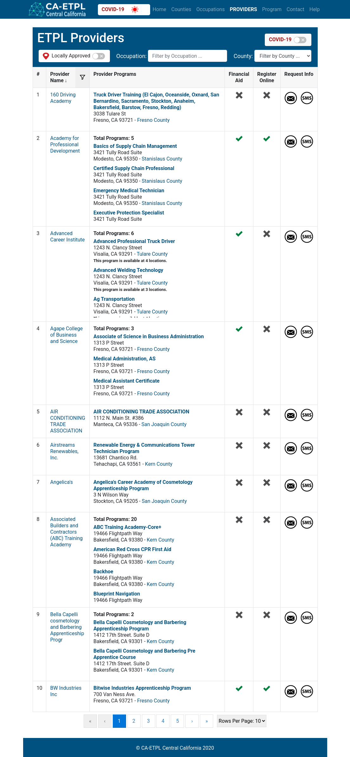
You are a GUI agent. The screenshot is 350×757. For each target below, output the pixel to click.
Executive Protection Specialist (128, 213)
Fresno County (153, 120)
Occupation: (132, 56)
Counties (181, 9)
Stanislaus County (162, 159)
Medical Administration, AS (124, 359)
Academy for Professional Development (65, 144)
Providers (243, 9)
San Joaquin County (164, 424)
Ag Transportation (114, 299)
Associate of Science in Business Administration (148, 336)
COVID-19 (120, 9)
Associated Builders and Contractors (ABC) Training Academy (66, 532)
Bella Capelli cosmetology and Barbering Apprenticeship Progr (67, 627)
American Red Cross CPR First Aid (132, 549)
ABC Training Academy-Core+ (127, 527)
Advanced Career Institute (67, 236)
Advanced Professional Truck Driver (134, 241)
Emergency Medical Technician (128, 191)
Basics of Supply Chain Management (135, 146)
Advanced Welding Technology (128, 270)
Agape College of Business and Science (66, 335)
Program (271, 9)
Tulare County (152, 254)
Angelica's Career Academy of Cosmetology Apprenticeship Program (143, 485)
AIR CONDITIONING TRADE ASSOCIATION (141, 412)
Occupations (210, 9)
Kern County (159, 464)
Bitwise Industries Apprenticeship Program (142, 688)
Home (159, 9)
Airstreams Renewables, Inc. (64, 451)
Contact (295, 9)
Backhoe (103, 572)
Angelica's (61, 482)
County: (243, 56)
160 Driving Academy (62, 98)
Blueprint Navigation (116, 594)
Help (314, 9)
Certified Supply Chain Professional (133, 168)
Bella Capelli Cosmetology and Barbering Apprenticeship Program (139, 625)
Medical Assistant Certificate (126, 381)
